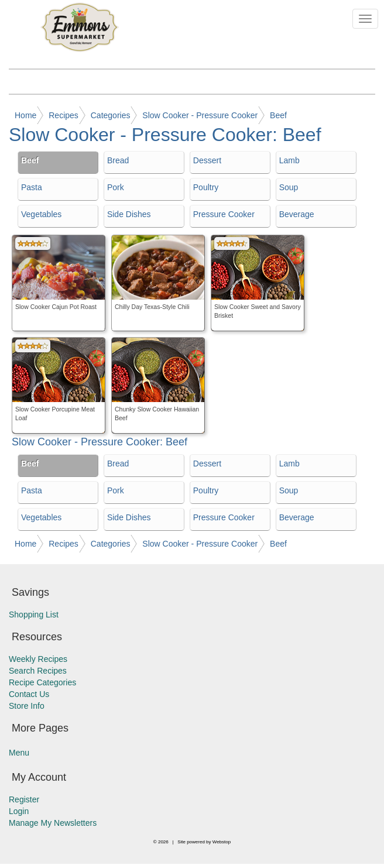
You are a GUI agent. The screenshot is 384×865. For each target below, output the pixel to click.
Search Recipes (38, 670)
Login (19, 811)
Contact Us (29, 694)
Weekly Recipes (38, 659)
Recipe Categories (42, 682)
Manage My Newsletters (53, 823)
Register (24, 799)
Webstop (221, 842)
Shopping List (34, 614)
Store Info (26, 705)
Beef (278, 115)
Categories (111, 115)
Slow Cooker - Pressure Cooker (200, 115)
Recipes (63, 115)
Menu (19, 752)
